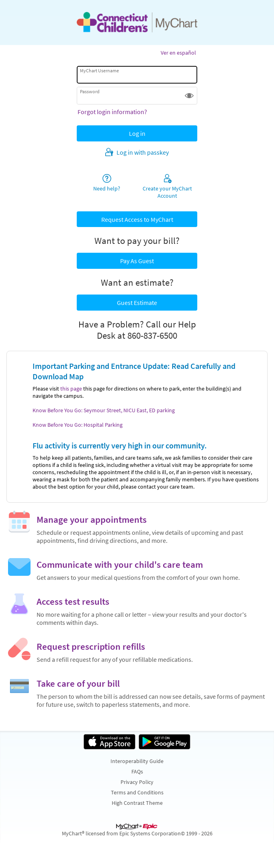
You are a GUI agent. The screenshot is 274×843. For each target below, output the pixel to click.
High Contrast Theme (137, 802)
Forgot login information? (112, 112)
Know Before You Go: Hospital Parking (78, 424)
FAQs (137, 771)
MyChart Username (99, 71)
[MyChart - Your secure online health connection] (137, 22)
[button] (189, 95)
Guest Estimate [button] (137, 303)
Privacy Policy (137, 782)
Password (90, 91)
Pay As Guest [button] (137, 261)
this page (71, 388)
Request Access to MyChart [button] (137, 219)
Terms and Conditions (137, 792)
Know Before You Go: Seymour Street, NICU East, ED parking (104, 410)
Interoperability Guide (137, 761)
